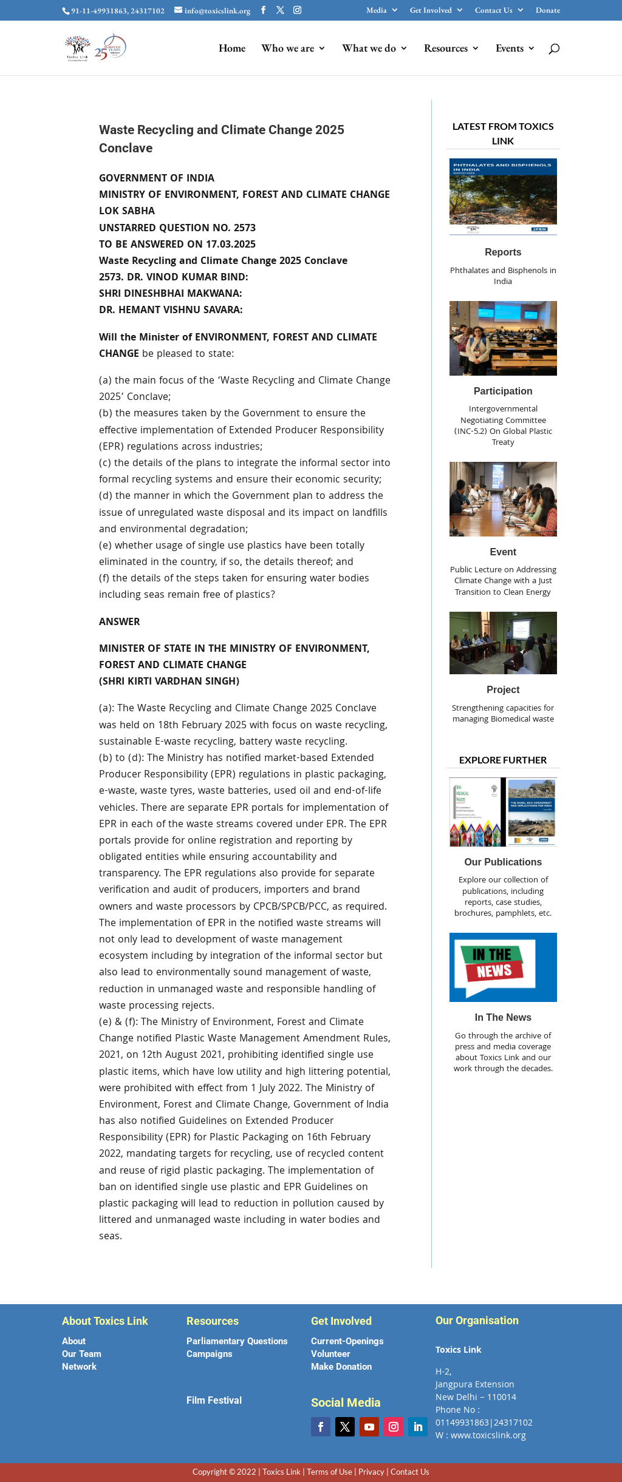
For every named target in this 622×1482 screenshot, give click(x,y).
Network (79, 1366)
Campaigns (209, 1353)
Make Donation (341, 1366)
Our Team (81, 1353)
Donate (548, 10)
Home (232, 49)
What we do (369, 49)
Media (376, 10)
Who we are (287, 49)
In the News (503, 1017)
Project (503, 690)
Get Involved (431, 10)
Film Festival (214, 1400)
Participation (503, 391)
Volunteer (330, 1353)
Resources (446, 49)
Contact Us (494, 10)
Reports (503, 252)
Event (503, 552)
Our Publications (503, 862)
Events (510, 49)
